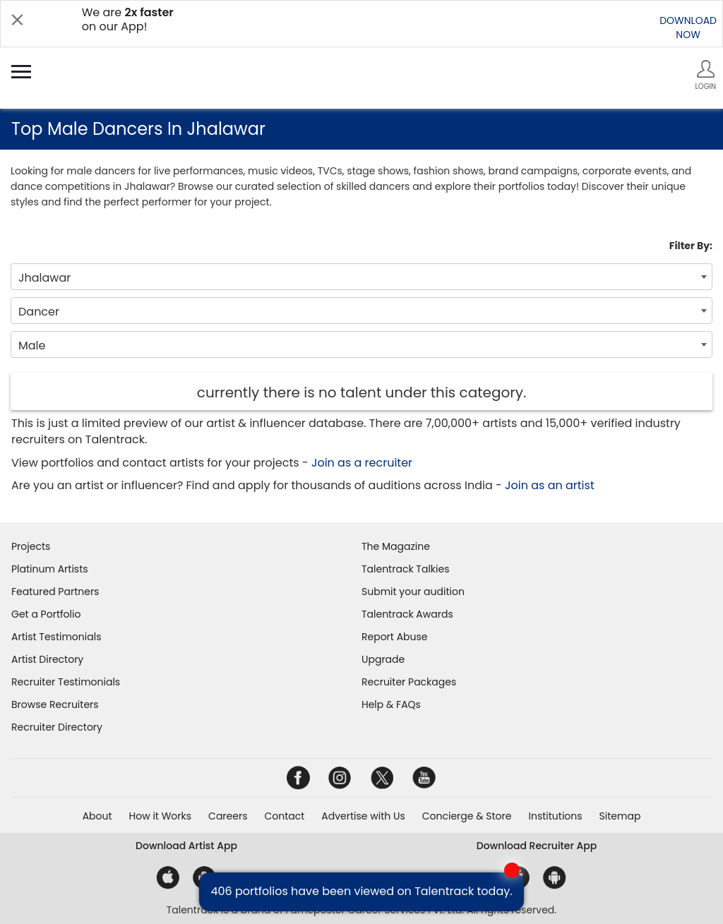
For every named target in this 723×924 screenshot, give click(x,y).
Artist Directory (47, 659)
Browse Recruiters (55, 704)
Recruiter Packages (409, 682)
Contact (284, 816)
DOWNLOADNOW (688, 27)
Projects (30, 546)
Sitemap (620, 816)
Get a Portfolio (45, 614)
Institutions (555, 816)
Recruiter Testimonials (65, 682)
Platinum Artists (49, 569)
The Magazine (396, 546)
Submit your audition (413, 591)
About (97, 816)
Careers (227, 816)
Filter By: (690, 246)
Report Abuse (395, 636)
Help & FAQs (391, 704)
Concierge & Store (467, 816)
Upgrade (383, 659)
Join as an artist (549, 485)
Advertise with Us (363, 816)
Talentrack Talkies (405, 569)
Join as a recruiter (361, 463)
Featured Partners (55, 591)
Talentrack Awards (407, 614)
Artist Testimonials (56, 636)
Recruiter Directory (56, 727)
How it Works (160, 816)
